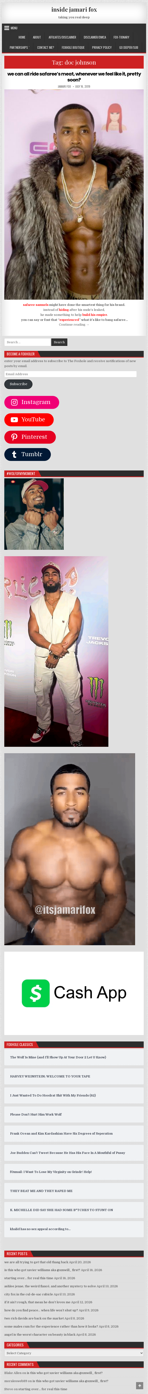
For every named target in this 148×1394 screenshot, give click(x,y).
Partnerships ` (20, 47)
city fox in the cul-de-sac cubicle (28, 1294)
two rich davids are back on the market (34, 1318)
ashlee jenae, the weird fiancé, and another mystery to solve (50, 1286)
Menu (14, 27)
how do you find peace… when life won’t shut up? (41, 1310)
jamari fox (64, 86)
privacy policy (102, 47)
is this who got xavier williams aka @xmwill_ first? (42, 1270)
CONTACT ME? (45, 47)
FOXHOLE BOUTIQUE (73, 47)
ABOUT (37, 37)
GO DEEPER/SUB (128, 47)
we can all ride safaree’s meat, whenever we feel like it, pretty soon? (74, 77)
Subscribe (18, 384)
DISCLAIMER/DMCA (95, 37)
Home (22, 37)
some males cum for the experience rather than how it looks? (51, 1326)
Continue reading (74, 324)
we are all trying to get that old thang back (36, 1261)
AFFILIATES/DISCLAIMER (62, 37)
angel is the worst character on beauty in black (39, 1334)
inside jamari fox (74, 9)
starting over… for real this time (28, 1278)
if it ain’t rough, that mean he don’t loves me (37, 1302)
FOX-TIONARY (121, 37)
